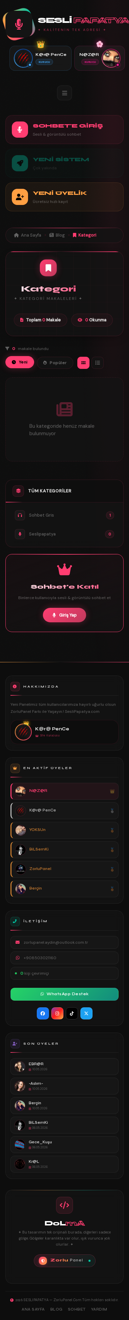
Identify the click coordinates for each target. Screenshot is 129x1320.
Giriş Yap (64, 615)
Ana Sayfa (27, 235)
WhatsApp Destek (65, 994)
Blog (57, 235)
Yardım (99, 1309)
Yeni (20, 362)
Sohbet (77, 1309)
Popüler (55, 363)
